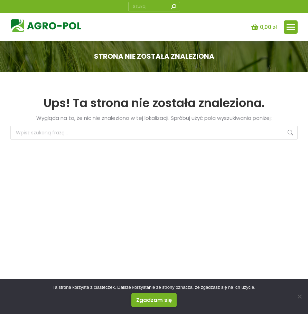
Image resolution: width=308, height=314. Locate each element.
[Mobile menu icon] (291, 27)
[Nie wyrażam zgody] (299, 296)
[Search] (154, 6)
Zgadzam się (154, 300)
